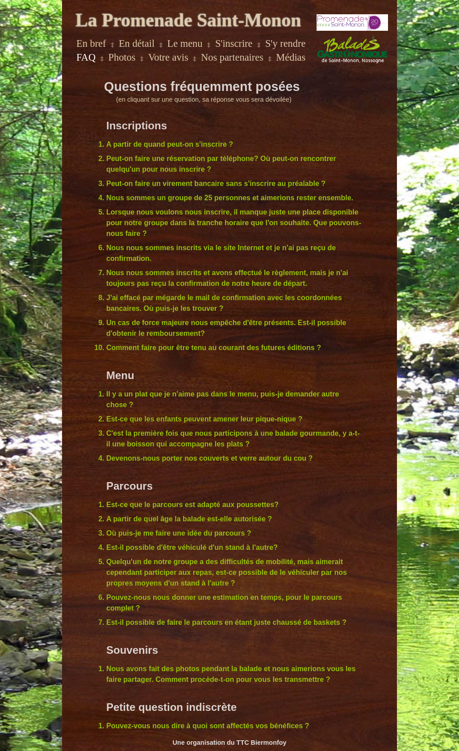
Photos (122, 57)
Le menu (185, 43)
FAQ (86, 57)
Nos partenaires (232, 57)
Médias (290, 57)
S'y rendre (285, 43)
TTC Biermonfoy (262, 742)
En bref (91, 43)
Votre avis (168, 57)
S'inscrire (234, 43)
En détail (136, 43)
